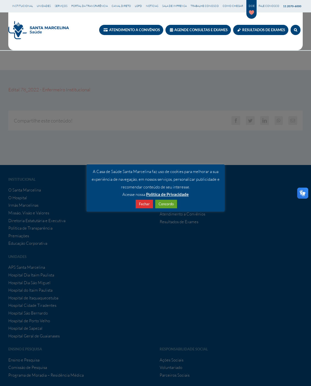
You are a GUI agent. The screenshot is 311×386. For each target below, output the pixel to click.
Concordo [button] (166, 204)
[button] (295, 30)
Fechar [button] (144, 204)
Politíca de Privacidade (167, 194)
